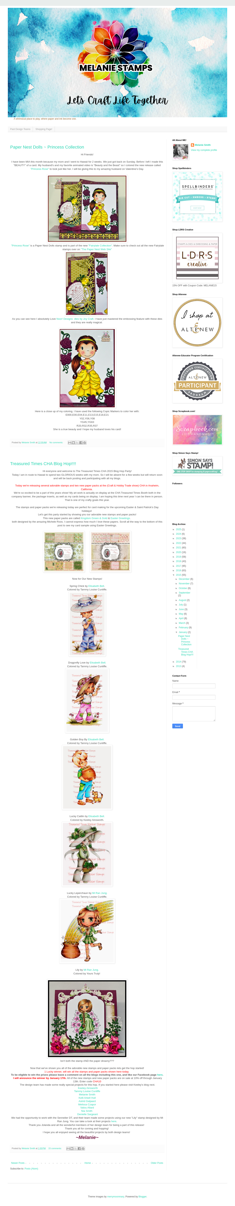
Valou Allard (87, 1107)
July (181, 604)
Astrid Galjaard (87, 1101)
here (160, 1074)
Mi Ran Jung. (100, 893)
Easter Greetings (120, 518)
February (184, 627)
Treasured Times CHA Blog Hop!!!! (43, 463)
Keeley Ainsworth (88, 1088)
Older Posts (157, 1163)
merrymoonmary (115, 1196)
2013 (179, 666)
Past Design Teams (20, 129)
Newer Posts (17, 1163)
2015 (179, 575)
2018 (179, 561)
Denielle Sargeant (87, 1114)
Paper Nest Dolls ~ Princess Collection (47, 147)
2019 (179, 556)
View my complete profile (204, 150)
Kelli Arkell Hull (87, 1097)
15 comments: (55, 1148)
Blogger (142, 1196)
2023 (179, 538)
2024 (179, 534)
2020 (179, 552)
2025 (179, 529)
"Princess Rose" (40, 168)
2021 (179, 547)
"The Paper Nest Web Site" (96, 249)
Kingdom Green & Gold (94, 518)
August (183, 600)
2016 (179, 570)
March (182, 623)
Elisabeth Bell (96, 586)
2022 (179, 543)
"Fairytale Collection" (100, 245)
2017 (179, 566)
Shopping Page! (43, 129)
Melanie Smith (87, 1094)
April (181, 618)
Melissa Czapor (87, 1104)
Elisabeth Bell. (98, 662)
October (183, 588)
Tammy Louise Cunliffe (87, 1091)
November (184, 583)
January (183, 632)
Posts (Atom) (31, 1168)
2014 (179, 661)
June (181, 609)
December (184, 579)
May (181, 613)
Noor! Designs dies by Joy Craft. (75, 318)
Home (88, 1163)
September (184, 592)
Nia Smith (86, 1110)
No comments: (56, 442)
